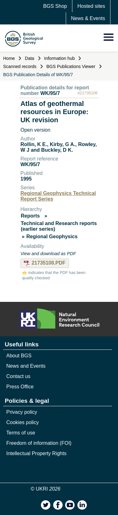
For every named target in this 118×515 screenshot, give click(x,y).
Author (27, 138)
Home (9, 58)
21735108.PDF (44, 262)
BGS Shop (55, 6)
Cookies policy (22, 422)
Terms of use (20, 432)
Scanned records (20, 66)
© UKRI (46, 488)
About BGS (18, 355)
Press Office (20, 386)
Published (31, 173)
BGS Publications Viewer (71, 66)
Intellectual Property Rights (36, 453)
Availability (32, 246)
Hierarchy (31, 209)
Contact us (18, 376)
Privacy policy (21, 412)
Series (27, 187)
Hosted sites (91, 6)
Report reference (39, 158)
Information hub (59, 58)
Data (29, 58)
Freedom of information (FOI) (38, 443)
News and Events (26, 366)
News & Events (88, 18)
